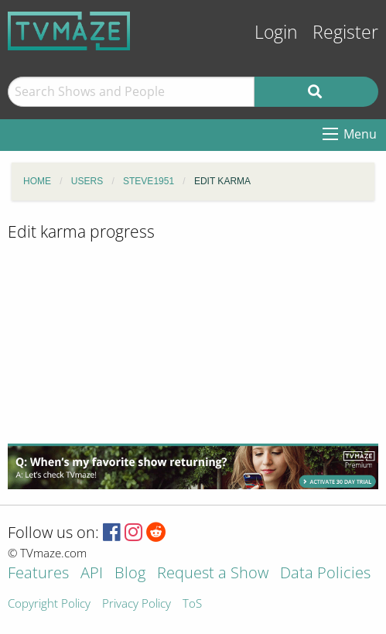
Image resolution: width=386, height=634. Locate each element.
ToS (192, 604)
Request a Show (212, 574)
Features (38, 574)
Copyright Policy (49, 604)
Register (345, 32)
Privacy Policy (136, 604)
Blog (129, 574)
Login (276, 32)
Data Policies (325, 574)
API (91, 574)
